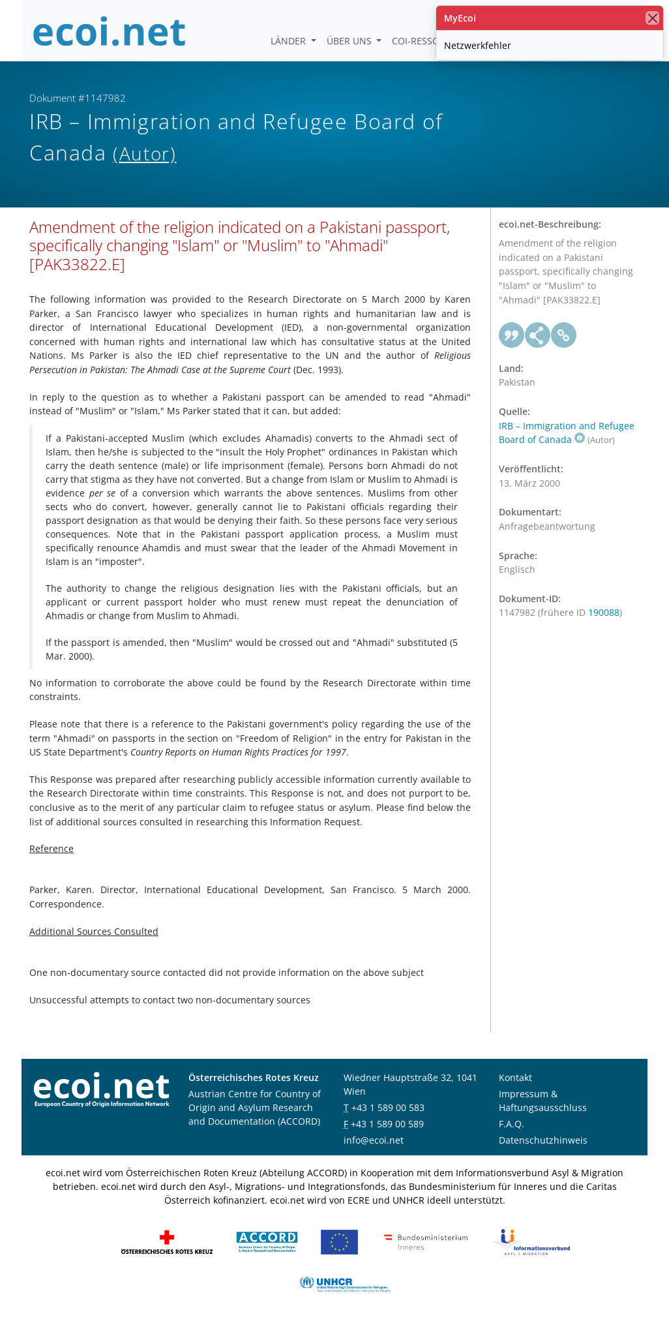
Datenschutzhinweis (543, 1140)
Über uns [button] (350, 41)
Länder (289, 41)
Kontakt (515, 1077)
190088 (603, 612)
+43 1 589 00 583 (387, 1107)
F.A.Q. (511, 1124)
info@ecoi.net (374, 1140)
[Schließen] (652, 18)
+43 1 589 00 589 (387, 1124)
